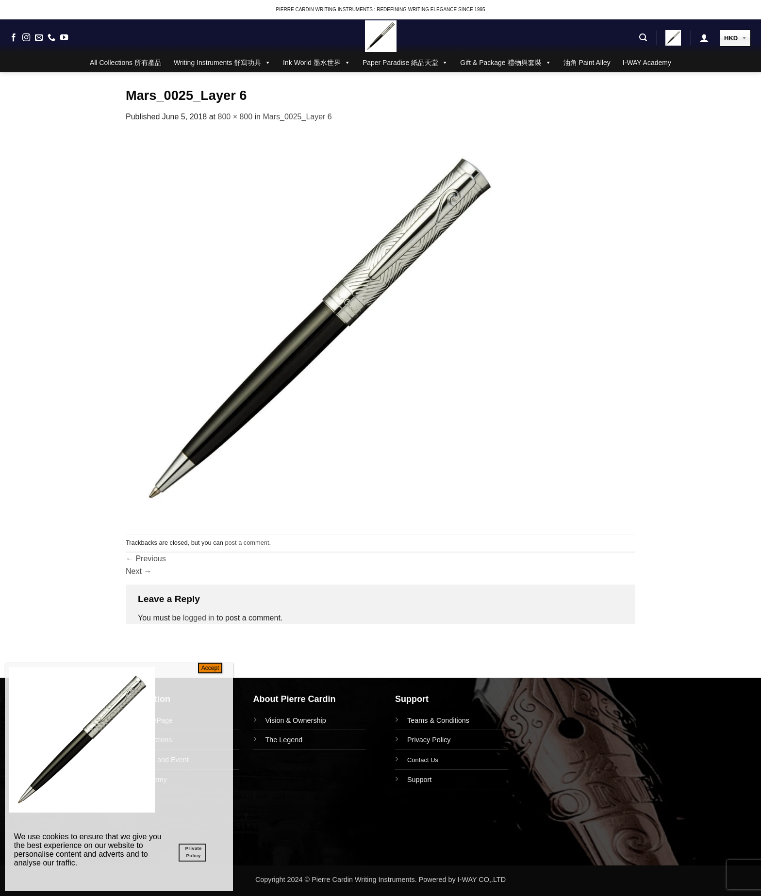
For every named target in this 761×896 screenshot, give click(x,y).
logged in (199, 618)
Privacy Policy (429, 740)
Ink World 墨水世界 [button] (316, 62)
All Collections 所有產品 (126, 62)
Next (138, 571)
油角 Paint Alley (587, 62)
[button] (643, 37)
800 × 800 (234, 117)
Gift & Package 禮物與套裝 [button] (505, 62)
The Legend (284, 740)
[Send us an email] (39, 37)
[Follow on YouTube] (64, 37)
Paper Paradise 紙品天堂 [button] (405, 62)
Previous (146, 558)
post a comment (247, 542)
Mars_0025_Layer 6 (297, 117)
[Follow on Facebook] (13, 37)
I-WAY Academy (647, 62)
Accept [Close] (210, 668)
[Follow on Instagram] (26, 37)
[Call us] (51, 37)
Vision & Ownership (295, 720)
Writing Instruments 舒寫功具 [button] (222, 62)
